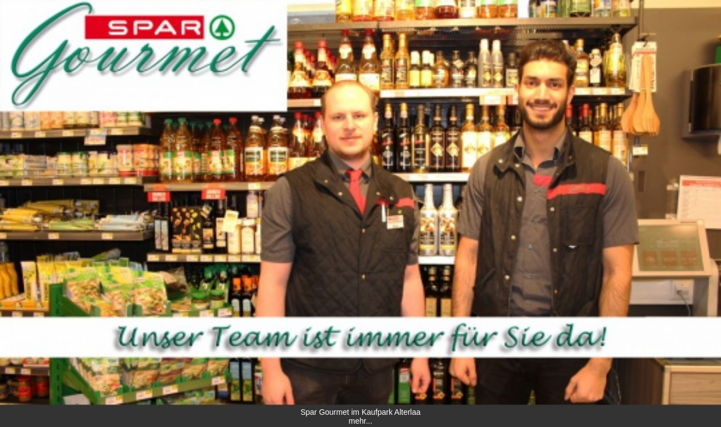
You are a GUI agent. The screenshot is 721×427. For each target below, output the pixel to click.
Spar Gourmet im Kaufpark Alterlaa (360, 412)
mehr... (361, 420)
